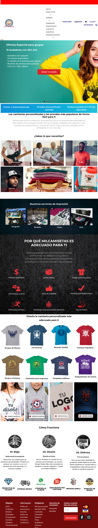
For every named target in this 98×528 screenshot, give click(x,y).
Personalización (12, 525)
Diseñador (9, 514)
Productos (9, 509)
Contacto (9, 520)
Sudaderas (39, 522)
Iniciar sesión (67, 22)
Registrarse (78, 22)
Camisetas (39, 512)
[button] (86, 22)
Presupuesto (10, 517)
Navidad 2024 (40, 509)
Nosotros (9, 522)
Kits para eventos (41, 506)
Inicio (8, 506)
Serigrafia (53, 508)
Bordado (52, 511)
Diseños (9, 512)
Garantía (23, 512)
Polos (37, 520)
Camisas (38, 525)
